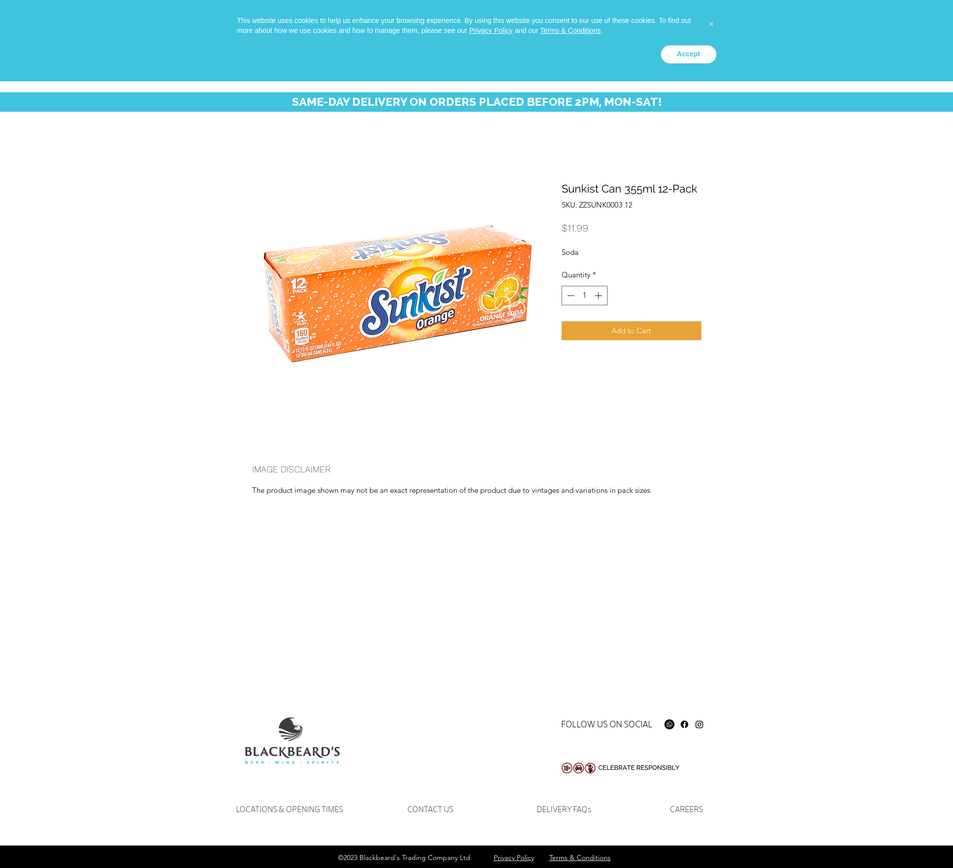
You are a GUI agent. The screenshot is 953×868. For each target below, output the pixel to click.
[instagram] (742, 23)
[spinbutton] (584, 295)
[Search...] (805, 27)
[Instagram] (699, 724)
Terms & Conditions (570, 817)
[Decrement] (570, 295)
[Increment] (599, 295)
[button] (887, 29)
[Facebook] (684, 724)
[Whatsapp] (712, 23)
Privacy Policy (491, 817)
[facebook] (727, 23)
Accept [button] (688, 841)
